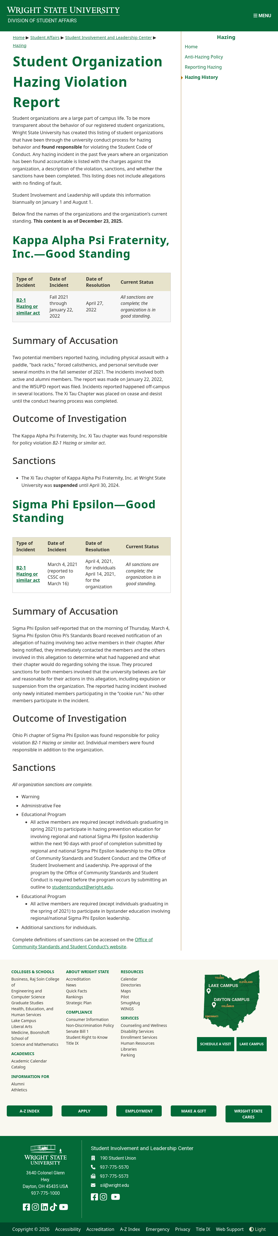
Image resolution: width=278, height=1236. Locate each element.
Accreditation (78, 979)
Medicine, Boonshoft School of (30, 1035)
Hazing (20, 45)
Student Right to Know (87, 1037)
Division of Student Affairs (42, 20)
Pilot (125, 996)
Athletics (26, 1089)
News (71, 985)
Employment (139, 1111)
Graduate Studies (27, 1002)
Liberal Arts (21, 1026)
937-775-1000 (45, 1193)
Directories (131, 985)
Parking (128, 1055)
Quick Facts (76, 991)
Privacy (182, 1229)
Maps (126, 991)
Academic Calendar (29, 1061)
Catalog (18, 1067)
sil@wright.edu (114, 1185)
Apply (84, 1111)
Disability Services (137, 1031)
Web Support (230, 1229)
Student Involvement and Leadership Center (108, 37)
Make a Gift (193, 1111)
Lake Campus (23, 1020)
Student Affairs (45, 37)
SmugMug (138, 1002)
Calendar (129, 979)
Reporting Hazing (203, 67)
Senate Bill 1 (77, 1031)
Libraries (129, 1049)
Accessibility (68, 1229)
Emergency (157, 1229)
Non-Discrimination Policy (90, 1025)
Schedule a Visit (215, 1044)
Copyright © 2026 (30, 1229)
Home (191, 47)
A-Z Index (30, 1111)
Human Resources (138, 1043)
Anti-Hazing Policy (204, 57)
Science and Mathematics (34, 1044)
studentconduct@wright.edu (82, 887)
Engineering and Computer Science (28, 993)
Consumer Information (87, 1019)
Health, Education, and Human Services (32, 1011)
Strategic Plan (78, 1002)
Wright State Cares (248, 1114)
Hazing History (201, 77)
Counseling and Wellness (144, 1025)
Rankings (74, 996)
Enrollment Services (139, 1037)
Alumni (25, 1084)
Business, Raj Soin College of (35, 982)
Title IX (72, 1043)
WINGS (127, 1008)
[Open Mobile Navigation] (262, 16)
